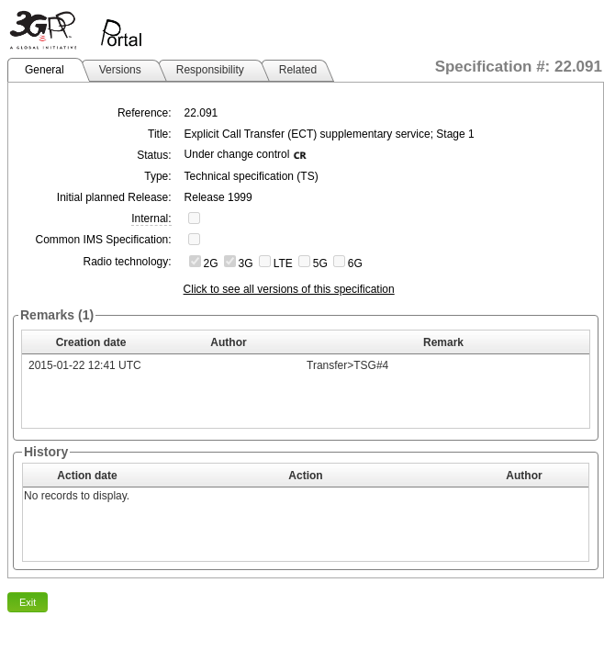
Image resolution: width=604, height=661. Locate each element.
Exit (27, 602)
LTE (283, 263)
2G (211, 263)
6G (355, 263)
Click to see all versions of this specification (289, 289)
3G (246, 263)
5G (320, 263)
